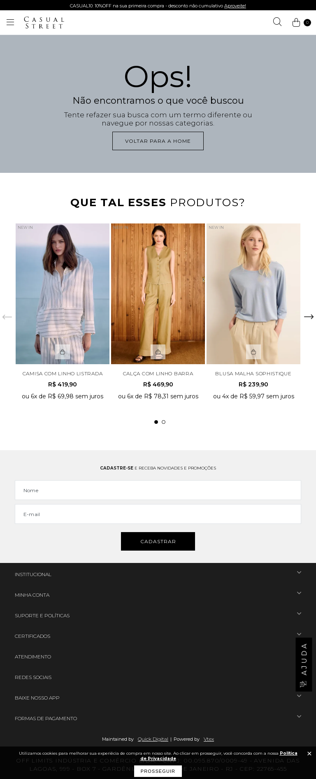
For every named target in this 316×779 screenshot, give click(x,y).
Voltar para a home (158, 141)
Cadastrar (158, 541)
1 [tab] (156, 422)
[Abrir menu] (10, 22)
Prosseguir (158, 771)
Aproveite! (235, 6)
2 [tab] (163, 422)
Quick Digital (153, 739)
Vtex (209, 739)
